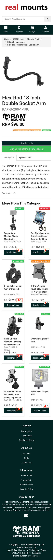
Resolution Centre (26, 440)
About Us (26, 453)
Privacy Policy (26, 480)
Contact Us (26, 462)
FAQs (26, 458)
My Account (26, 431)
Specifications (25, 157)
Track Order (26, 436)
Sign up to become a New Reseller (26, 149)
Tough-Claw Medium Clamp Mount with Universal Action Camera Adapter (11, 239)
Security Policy (26, 489)
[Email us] (26, 516)
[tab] (9, 158)
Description (9, 157)
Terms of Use (26, 476)
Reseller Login (26, 143)
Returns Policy (26, 485)
